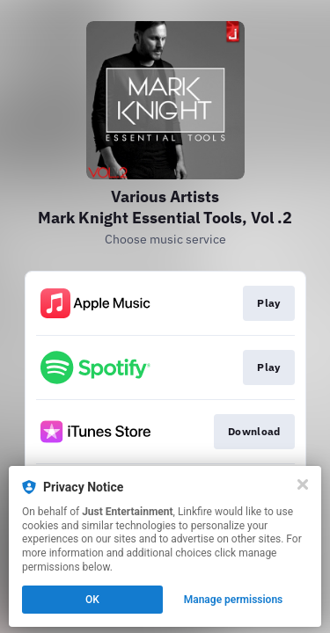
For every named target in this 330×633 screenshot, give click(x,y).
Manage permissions (233, 599)
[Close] (303, 484)
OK (92, 599)
